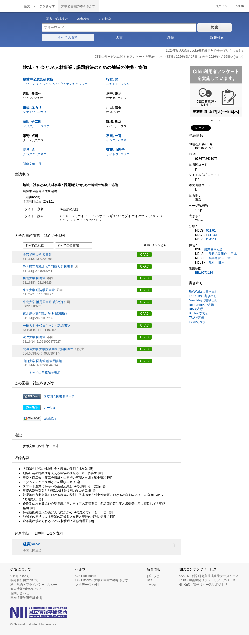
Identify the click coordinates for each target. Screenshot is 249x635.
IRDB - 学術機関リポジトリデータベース (207, 580)
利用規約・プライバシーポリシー (33, 584)
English (239, 6)
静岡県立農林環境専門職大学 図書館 (48, 266)
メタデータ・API (87, 584)
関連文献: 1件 (32, 164)
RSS (150, 580)
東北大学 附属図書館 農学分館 (44, 302)
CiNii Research (85, 576)
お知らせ (153, 576)
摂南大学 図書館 (34, 278)
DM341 (211, 239)
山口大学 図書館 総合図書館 (42, 361)
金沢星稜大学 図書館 (37, 254)
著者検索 (83, 19)
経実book (31, 544)
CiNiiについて (19, 576)
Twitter (151, 584)
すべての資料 (68, 37)
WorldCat (50, 419)
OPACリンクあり (152, 245)
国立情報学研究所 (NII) (26, 598)
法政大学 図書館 (34, 337)
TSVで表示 (196, 318)
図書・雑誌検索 (57, 19)
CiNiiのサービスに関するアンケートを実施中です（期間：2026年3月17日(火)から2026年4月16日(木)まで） (170, 57)
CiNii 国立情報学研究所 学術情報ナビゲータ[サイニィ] (10, 6)
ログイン (221, 6)
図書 (119, 37)
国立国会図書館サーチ (59, 396)
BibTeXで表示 (198, 313)
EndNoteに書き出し (203, 296)
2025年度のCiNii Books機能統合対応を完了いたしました (205, 50)
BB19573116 (204, 273)
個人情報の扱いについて (27, 589)
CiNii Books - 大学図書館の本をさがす (102, 580)
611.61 (211, 230)
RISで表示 (196, 309)
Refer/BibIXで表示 (201, 305)
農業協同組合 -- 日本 (222, 254)
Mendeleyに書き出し (203, 300)
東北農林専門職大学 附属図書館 (45, 313)
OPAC (144, 254)
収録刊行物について (24, 580)
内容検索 (105, 19)
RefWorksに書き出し (203, 291)
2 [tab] (221, 120)
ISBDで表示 (197, 322)
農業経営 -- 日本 (219, 258)
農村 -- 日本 (216, 262)
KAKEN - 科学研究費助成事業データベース (209, 576)
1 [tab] (214, 120)
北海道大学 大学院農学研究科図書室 (48, 349)
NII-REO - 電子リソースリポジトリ (203, 584)
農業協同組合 (213, 249)
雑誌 (170, 37)
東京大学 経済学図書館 (39, 290)
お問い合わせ (19, 593)
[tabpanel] (216, 91)
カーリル (50, 407)
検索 (214, 27)
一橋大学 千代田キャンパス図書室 (46, 325)
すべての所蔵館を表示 (44, 372)
